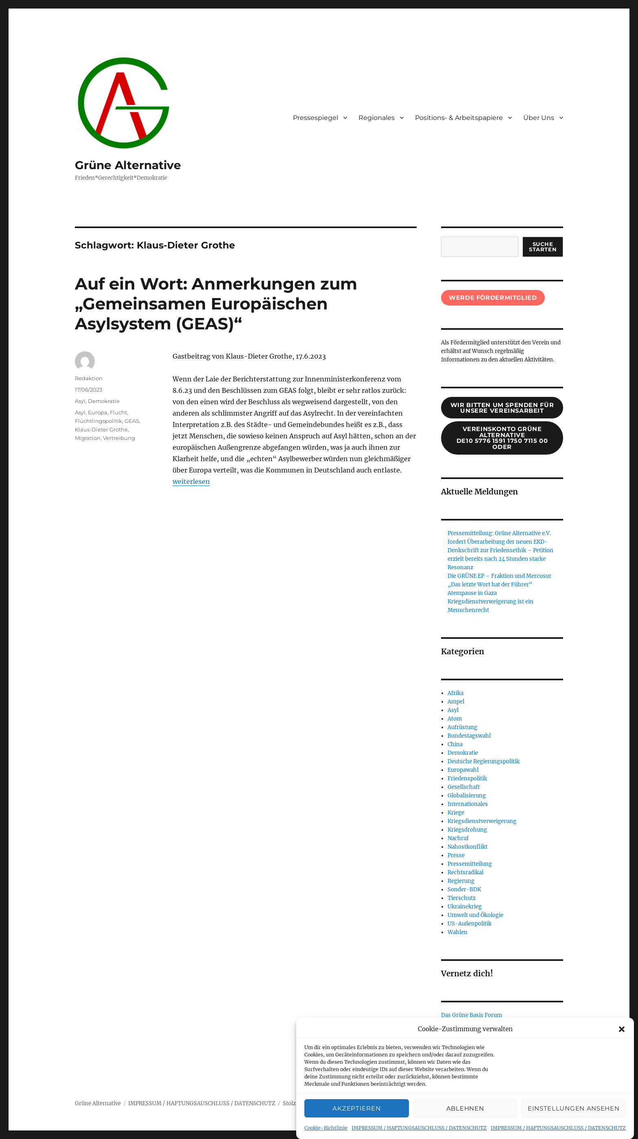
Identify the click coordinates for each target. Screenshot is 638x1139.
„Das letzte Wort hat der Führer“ (490, 584)
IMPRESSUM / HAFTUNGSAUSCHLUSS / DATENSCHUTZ (201, 1103)
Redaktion (89, 378)
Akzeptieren (356, 1120)
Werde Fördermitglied (493, 297)
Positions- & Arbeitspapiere (459, 118)
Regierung (461, 881)
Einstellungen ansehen (574, 1120)
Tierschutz (462, 898)
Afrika (455, 693)
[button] (622, 1041)
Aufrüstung (462, 727)
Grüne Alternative (128, 165)
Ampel (456, 701)
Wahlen (458, 932)
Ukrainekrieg (465, 906)
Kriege (456, 812)
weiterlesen (191, 481)
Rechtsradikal (465, 872)
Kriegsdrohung (467, 829)
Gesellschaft (464, 787)
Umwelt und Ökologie (475, 915)
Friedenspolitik (467, 778)
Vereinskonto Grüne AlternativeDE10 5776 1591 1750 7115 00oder (502, 438)
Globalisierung (467, 795)
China (455, 744)
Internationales (468, 804)
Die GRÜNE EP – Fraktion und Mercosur (499, 576)
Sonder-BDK (464, 889)
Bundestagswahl (469, 735)
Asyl (80, 401)
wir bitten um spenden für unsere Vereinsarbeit (502, 408)
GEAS (132, 421)
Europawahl (463, 770)
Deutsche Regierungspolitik (484, 761)
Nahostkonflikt (467, 846)
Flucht (118, 412)
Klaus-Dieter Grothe (101, 429)
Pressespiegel (315, 118)
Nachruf (458, 838)
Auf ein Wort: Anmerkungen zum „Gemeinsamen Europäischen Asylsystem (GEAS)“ (216, 303)
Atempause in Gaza (472, 593)
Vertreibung (119, 438)
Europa (97, 412)
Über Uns (538, 118)
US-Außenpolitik (470, 923)
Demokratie (104, 401)
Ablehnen (465, 1120)
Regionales (376, 118)
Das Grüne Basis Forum (471, 1015)
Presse (456, 855)
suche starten (543, 247)
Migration (88, 438)
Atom (455, 718)
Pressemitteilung (470, 863)
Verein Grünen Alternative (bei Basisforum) (497, 1023)
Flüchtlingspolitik (98, 421)
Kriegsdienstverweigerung (482, 821)
